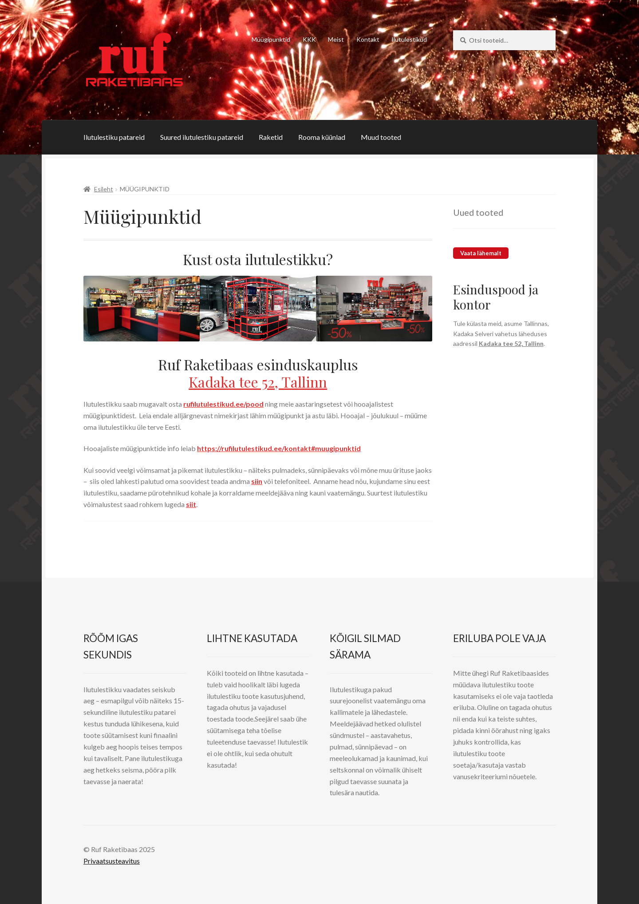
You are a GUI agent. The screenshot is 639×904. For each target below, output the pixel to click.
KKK (309, 39)
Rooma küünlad (321, 137)
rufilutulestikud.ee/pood (223, 404)
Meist (336, 39)
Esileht (103, 189)
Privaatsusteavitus (111, 860)
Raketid (271, 137)
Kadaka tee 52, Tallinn (258, 381)
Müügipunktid (271, 39)
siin (256, 481)
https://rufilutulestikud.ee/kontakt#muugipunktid (279, 448)
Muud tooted (381, 137)
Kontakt (367, 39)
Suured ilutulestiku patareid (201, 137)
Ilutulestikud (409, 39)
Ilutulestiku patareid (114, 137)
